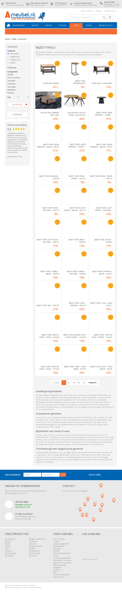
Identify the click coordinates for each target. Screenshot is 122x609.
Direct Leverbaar (13, 80)
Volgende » (92, 387)
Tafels (77, 28)
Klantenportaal (110, 11)
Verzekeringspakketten (62, 562)
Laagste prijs (13, 59)
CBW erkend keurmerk (61, 557)
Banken (36, 28)
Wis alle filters (17, 107)
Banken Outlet (34, 557)
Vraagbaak (57, 572)
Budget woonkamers (37, 543)
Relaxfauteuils (34, 555)
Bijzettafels (11, 93)
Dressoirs (32, 548)
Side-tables (11, 90)
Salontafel (11, 83)
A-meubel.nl (32, 590)
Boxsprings (9, 560)
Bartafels (10, 96)
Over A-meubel (87, 11)
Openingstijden (59, 550)
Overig (89, 28)
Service (55, 560)
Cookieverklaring (59, 569)
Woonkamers (21, 28)
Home (7, 42)
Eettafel (10, 77)
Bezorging (57, 553)
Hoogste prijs (13, 63)
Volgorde (11, 54)
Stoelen (63, 28)
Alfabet (11, 66)
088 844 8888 (21, 506)
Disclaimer (25, 592)
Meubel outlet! (105, 28)
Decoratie (33, 560)
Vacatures (57, 574)
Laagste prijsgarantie (61, 548)
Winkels (98, 11)
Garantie (56, 555)
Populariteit (13, 56)
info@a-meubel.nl (24, 518)
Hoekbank (33, 546)
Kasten (50, 28)
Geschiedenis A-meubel (62, 565)
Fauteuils (8, 555)
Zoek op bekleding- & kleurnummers (61, 580)
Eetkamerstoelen (35, 550)
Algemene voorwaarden (62, 567)
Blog (54, 576)
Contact (56, 546)
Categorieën (12, 74)
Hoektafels (11, 87)
